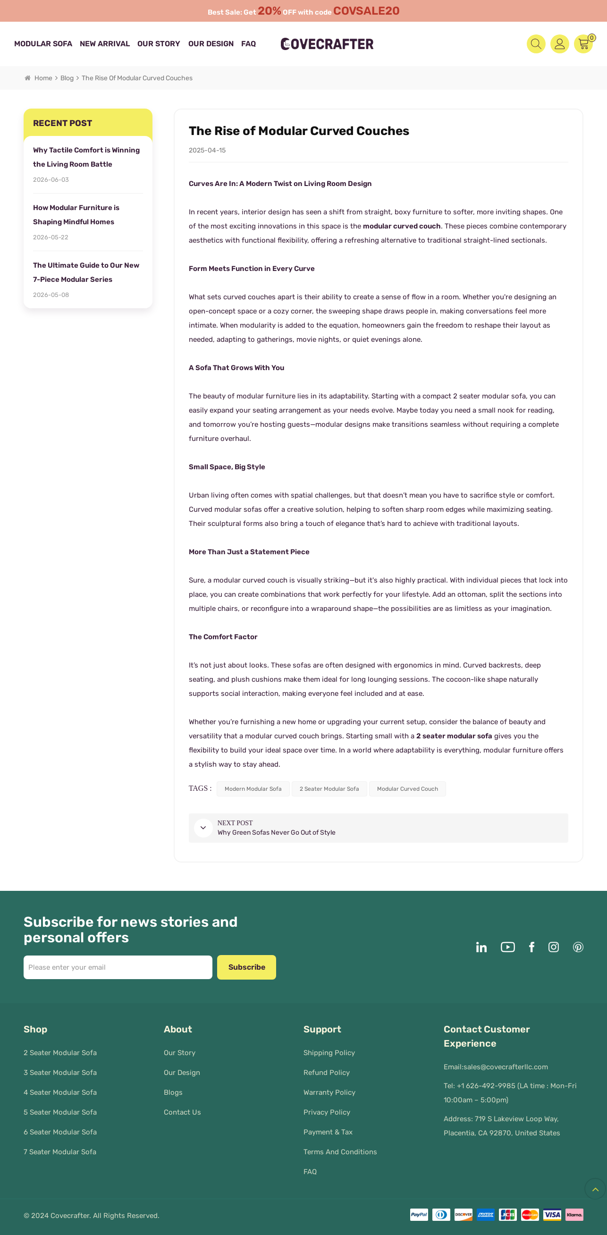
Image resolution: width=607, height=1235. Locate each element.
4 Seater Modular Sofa (60, 1092)
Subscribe (246, 967)
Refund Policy (327, 1072)
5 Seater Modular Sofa (60, 1112)
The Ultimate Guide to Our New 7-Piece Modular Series (86, 272)
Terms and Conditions (340, 1152)
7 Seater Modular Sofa (60, 1152)
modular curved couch (402, 226)
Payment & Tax (328, 1132)
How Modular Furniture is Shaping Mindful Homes (76, 214)
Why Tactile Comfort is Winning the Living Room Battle (86, 157)
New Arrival (105, 43)
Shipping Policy (329, 1053)
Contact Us (182, 1112)
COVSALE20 (370, 10)
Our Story (158, 43)
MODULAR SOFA (43, 43)
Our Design (211, 43)
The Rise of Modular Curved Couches (137, 78)
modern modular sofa (253, 789)
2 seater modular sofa (454, 736)
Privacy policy (327, 1112)
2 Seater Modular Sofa (60, 1053)
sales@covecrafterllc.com (506, 1067)
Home (38, 78)
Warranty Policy (329, 1092)
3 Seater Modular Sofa (60, 1072)
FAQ (248, 43)
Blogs (173, 1092)
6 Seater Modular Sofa (60, 1132)
